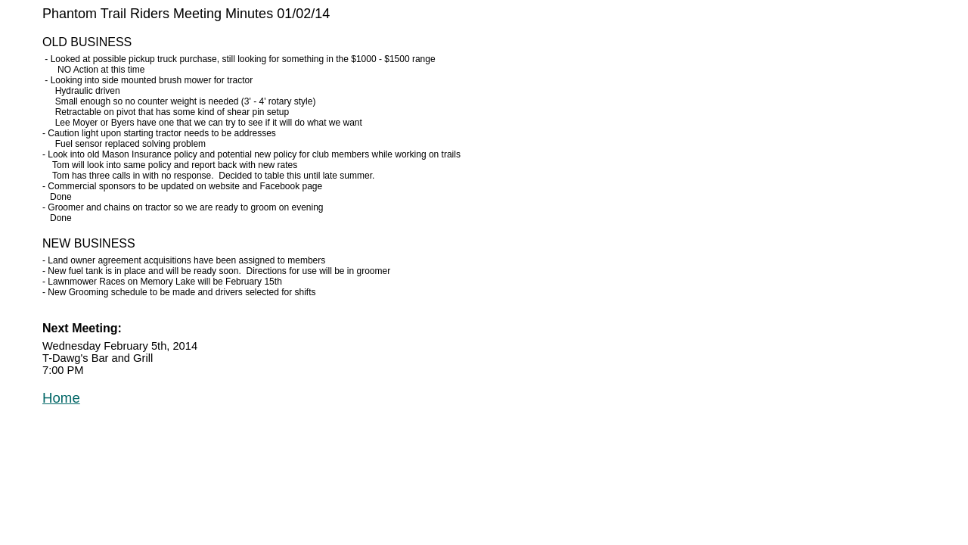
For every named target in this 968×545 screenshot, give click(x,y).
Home (61, 398)
